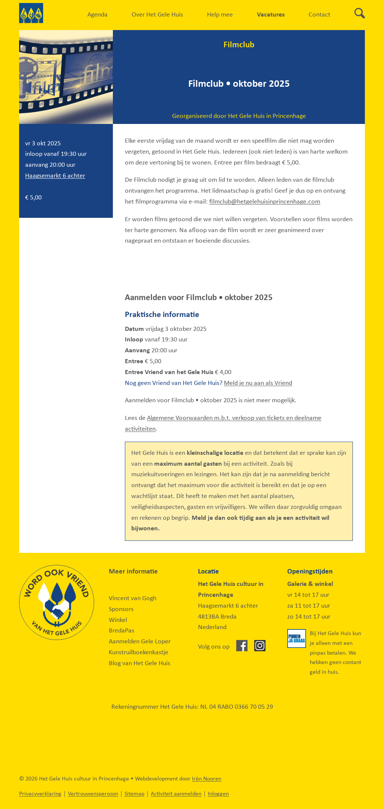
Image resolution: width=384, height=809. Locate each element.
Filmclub (239, 45)
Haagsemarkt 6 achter (55, 176)
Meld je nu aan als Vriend (258, 383)
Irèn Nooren (206, 779)
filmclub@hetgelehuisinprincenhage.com (264, 201)
